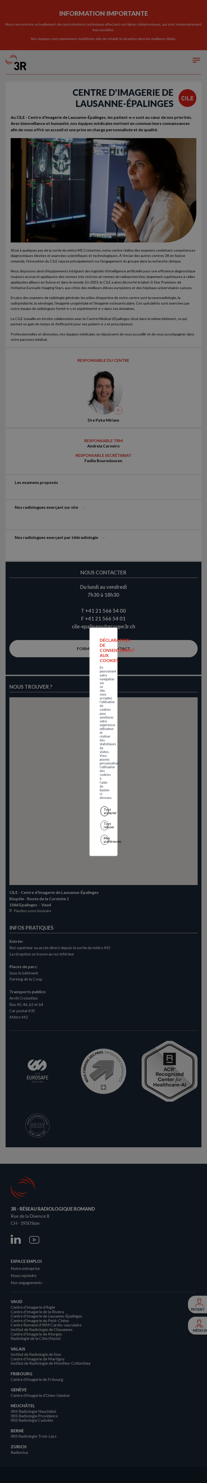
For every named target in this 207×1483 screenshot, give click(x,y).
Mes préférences (104, 765)
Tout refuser (104, 754)
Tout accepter (104, 743)
